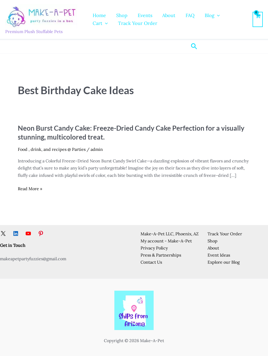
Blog (208, 15)
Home (99, 15)
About (166, 15)
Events (143, 15)
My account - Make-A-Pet (166, 240)
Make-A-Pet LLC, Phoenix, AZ (170, 233)
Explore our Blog (224, 262)
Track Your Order (112, 23)
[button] (213, 15)
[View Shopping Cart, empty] (258, 19)
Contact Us (151, 262)
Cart (233, 15)
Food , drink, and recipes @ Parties (52, 149)
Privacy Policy (154, 248)
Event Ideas (219, 255)
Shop (120, 15)
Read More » (30, 188)
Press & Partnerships (161, 255)
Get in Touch (12, 245)
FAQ (186, 15)
